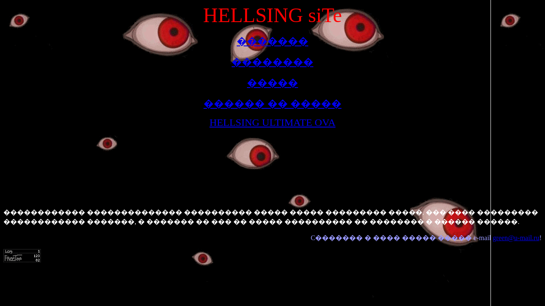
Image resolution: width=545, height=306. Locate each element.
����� (272, 82)
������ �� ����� (272, 103)
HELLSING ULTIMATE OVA (272, 122)
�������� (272, 62)
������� (272, 41)
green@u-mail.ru (516, 237)
